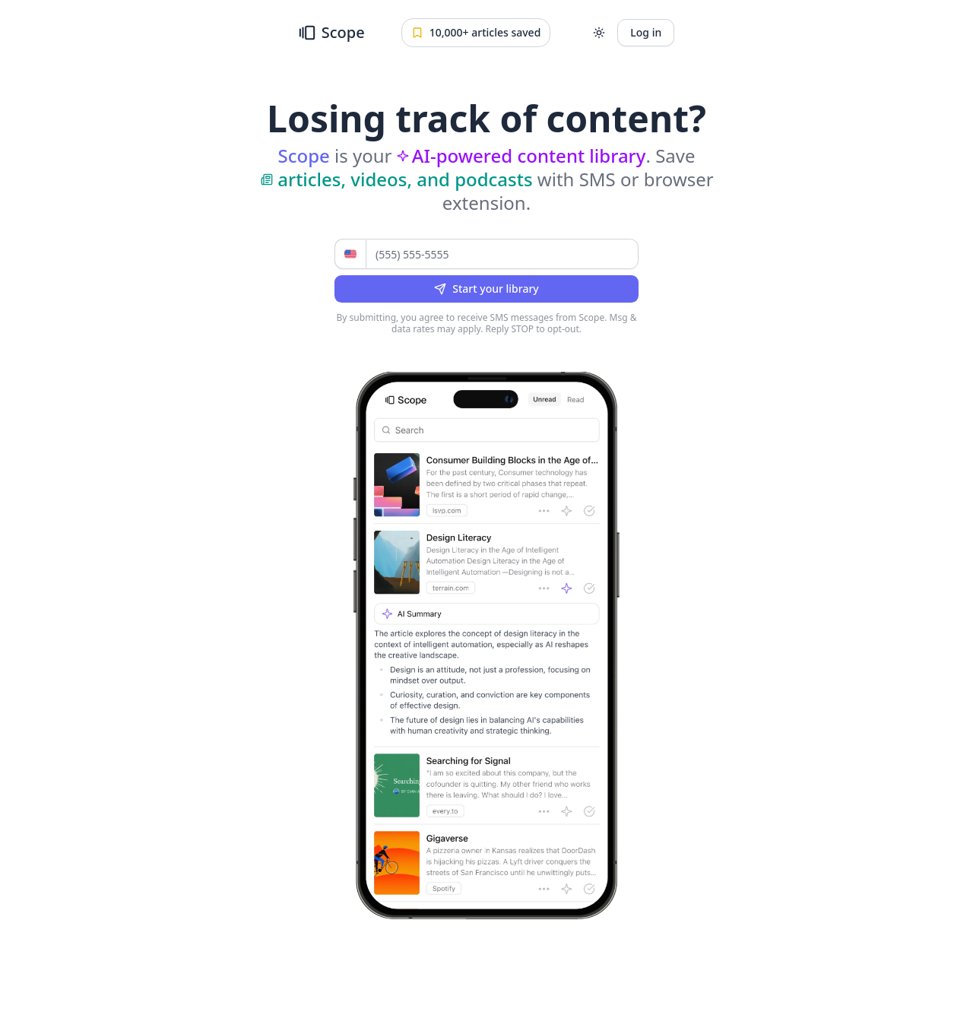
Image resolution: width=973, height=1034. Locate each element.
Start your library (486, 288)
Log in (645, 32)
